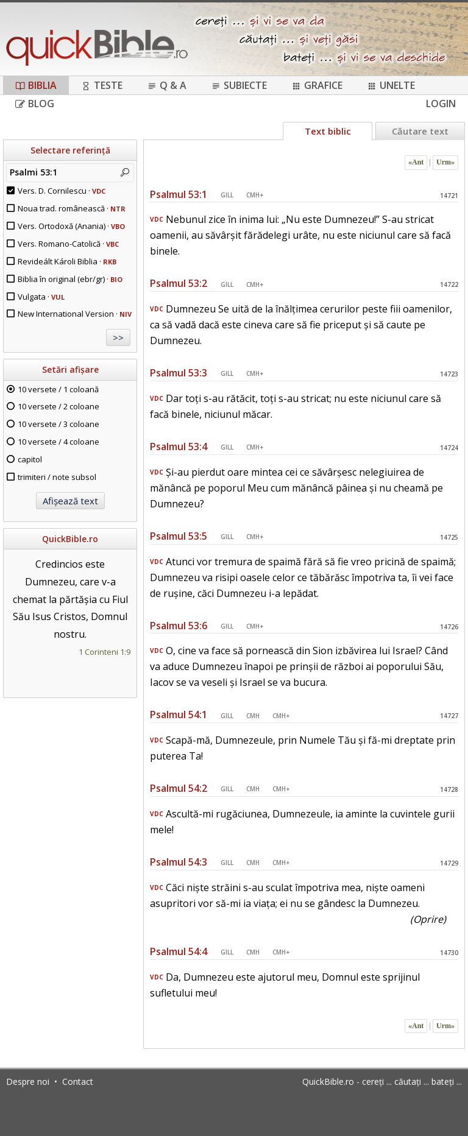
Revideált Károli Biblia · (67, 261)
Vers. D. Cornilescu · (61, 190)
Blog (34, 103)
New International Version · (75, 313)
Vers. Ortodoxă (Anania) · (71, 225)
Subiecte (239, 85)
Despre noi (27, 1081)
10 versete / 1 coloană (58, 389)
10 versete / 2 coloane (58, 406)
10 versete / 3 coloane (58, 423)
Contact (77, 1081)
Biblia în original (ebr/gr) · (70, 278)
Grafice (316, 85)
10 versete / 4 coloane (58, 441)
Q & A (166, 85)
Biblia (36, 85)
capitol (30, 459)
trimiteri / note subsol (57, 476)
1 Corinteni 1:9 (104, 651)
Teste (101, 85)
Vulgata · (41, 296)
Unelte (391, 85)
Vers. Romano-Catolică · (68, 243)
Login (441, 103)
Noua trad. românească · (72, 208)
